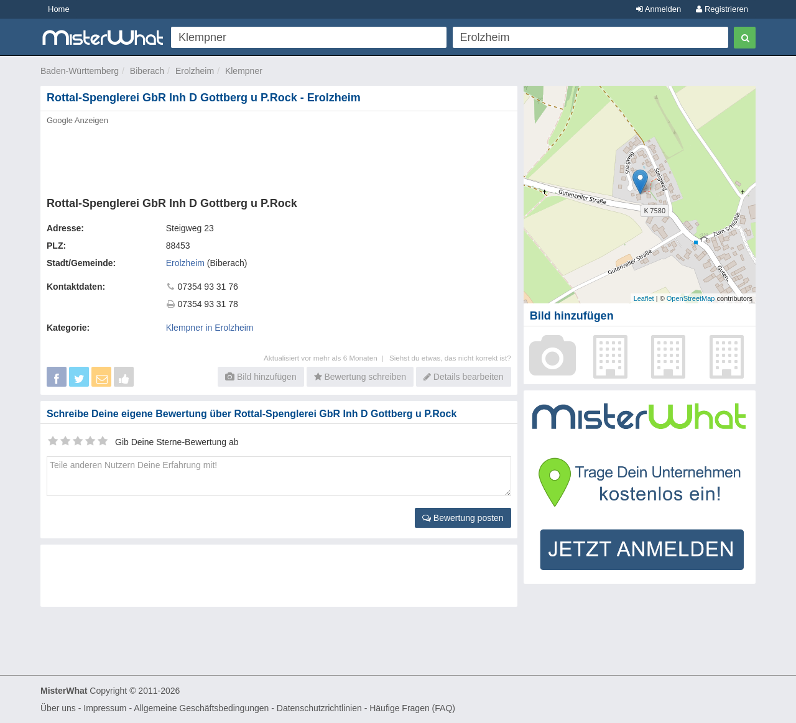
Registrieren (722, 9)
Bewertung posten (463, 518)
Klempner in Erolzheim (210, 328)
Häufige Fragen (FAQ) (412, 708)
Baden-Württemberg (79, 71)
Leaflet (644, 298)
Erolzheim (194, 71)
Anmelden (658, 9)
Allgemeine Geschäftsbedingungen (201, 708)
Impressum (104, 708)
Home (59, 9)
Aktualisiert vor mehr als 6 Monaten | (326, 358)
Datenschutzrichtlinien (319, 708)
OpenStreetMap (691, 298)
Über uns (58, 708)
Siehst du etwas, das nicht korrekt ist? (450, 358)
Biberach (147, 71)
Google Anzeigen (77, 120)
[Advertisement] (278, 157)
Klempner (243, 71)
